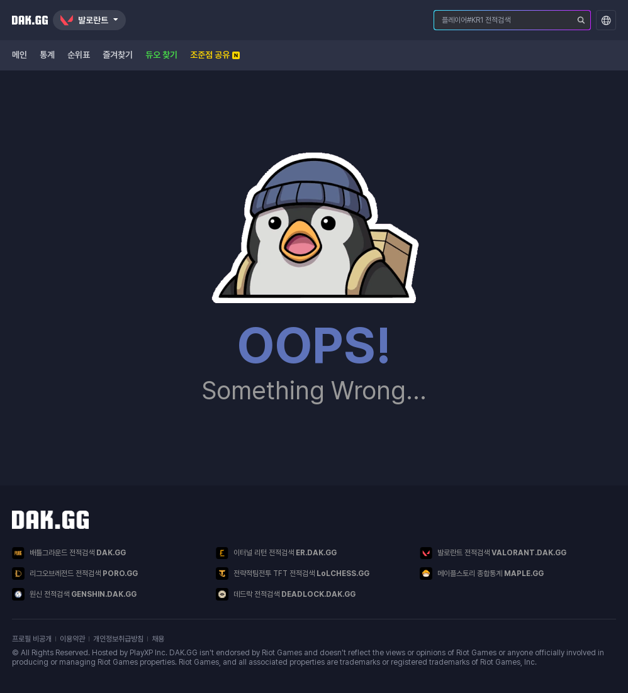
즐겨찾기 (118, 55)
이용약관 (72, 639)
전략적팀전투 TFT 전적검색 (292, 573)
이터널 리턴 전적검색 (276, 553)
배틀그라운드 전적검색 (69, 553)
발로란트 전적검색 (493, 553)
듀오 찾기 (161, 55)
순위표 (78, 55)
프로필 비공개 (32, 639)
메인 (19, 55)
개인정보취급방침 (118, 639)
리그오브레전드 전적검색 (75, 573)
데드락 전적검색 (286, 594)
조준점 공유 (215, 55)
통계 (47, 55)
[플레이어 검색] (581, 20)
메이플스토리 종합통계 (482, 573)
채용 (158, 639)
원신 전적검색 (74, 594)
